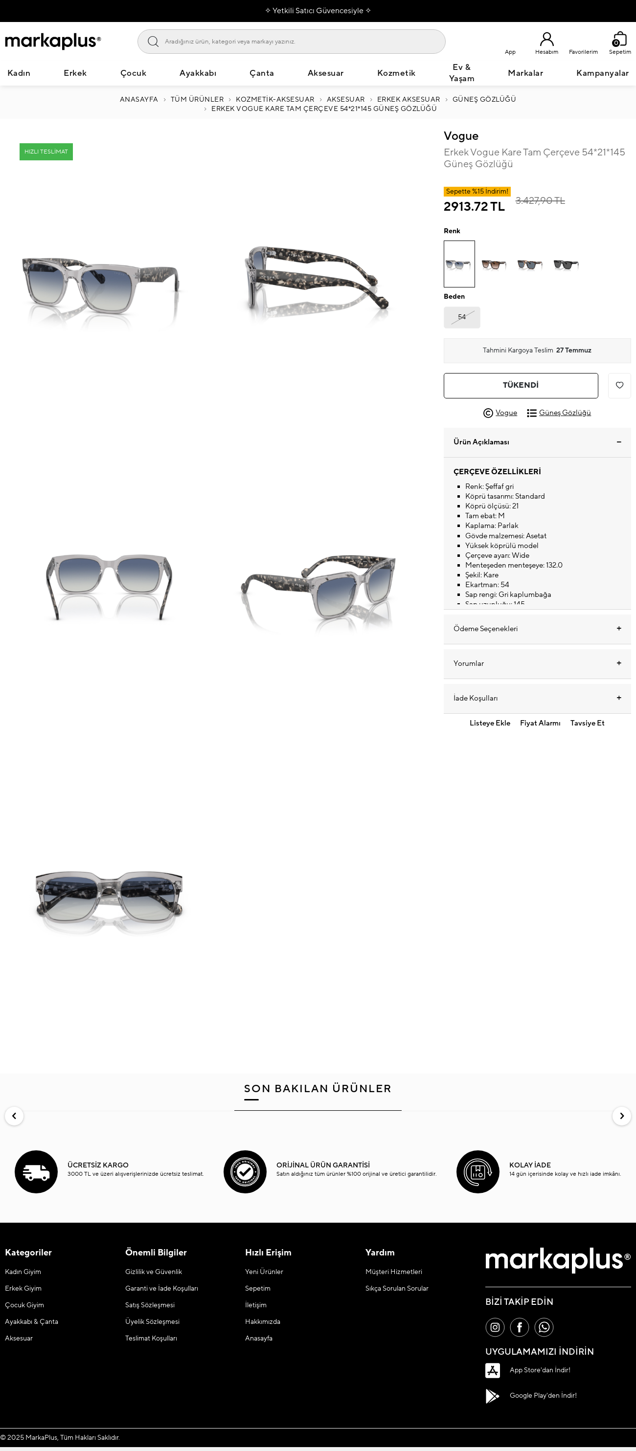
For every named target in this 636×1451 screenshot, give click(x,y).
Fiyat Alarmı (540, 723)
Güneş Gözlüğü (485, 99)
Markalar (525, 73)
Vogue (461, 136)
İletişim (256, 1305)
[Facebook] (519, 1327)
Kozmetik (396, 73)
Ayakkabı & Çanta (31, 1322)
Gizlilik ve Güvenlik (153, 1272)
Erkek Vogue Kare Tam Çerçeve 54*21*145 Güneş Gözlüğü (324, 109)
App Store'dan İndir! (527, 1370)
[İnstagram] (495, 1327)
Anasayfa (139, 99)
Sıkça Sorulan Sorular (397, 1288)
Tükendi (521, 385)
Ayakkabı (198, 73)
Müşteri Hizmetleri (393, 1272)
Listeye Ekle (490, 723)
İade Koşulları (537, 699)
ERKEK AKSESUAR (408, 99)
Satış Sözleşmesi (150, 1305)
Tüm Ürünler (197, 99)
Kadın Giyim (23, 1272)
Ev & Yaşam (462, 73)
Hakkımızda (262, 1322)
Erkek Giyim (23, 1288)
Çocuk (133, 73)
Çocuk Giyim (24, 1305)
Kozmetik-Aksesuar (275, 99)
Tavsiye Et (587, 723)
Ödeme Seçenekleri (537, 629)
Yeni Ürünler (264, 1272)
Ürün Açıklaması (537, 442)
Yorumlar (537, 664)
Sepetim (258, 1288)
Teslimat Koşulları (151, 1338)
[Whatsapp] (544, 1327)
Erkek (75, 73)
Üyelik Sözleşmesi (152, 1322)
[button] (14, 1116)
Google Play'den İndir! (531, 1396)
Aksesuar (326, 73)
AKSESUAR (346, 99)
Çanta (262, 73)
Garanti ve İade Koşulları (161, 1288)
